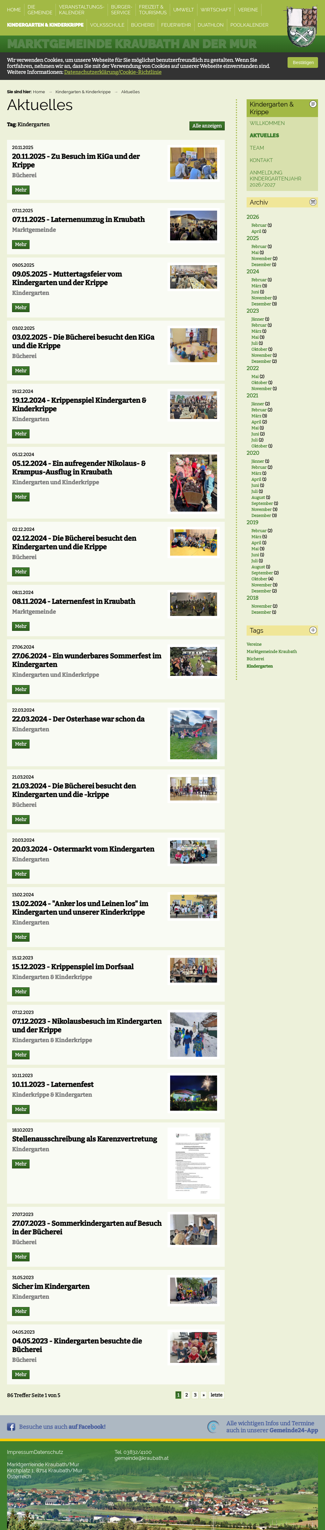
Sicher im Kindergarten (51, 1286)
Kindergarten (260, 666)
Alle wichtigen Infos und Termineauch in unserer (272, 1427)
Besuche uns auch (62, 1426)
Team (257, 148)
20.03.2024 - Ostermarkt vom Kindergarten (83, 849)
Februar (259, 225)
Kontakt (261, 160)
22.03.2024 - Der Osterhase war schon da (78, 719)
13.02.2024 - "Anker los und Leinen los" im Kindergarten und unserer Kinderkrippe (80, 908)
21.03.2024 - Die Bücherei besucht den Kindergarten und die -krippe (74, 790)
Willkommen (267, 123)
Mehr (21, 190)
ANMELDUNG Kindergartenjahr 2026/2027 (275, 179)
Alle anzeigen (207, 126)
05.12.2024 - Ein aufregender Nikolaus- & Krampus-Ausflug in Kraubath (79, 467)
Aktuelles (130, 91)
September (262, 503)
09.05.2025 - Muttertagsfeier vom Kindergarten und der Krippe (67, 278)
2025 (253, 238)
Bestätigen (303, 62)
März (256, 286)
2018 (252, 598)
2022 (253, 368)
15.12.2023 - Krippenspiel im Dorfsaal (73, 967)
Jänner (257, 319)
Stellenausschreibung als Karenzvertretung (84, 1139)
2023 (253, 311)
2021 (252, 395)
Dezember (261, 264)
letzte (216, 1395)
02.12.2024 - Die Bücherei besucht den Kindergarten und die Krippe (74, 542)
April (256, 231)
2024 (253, 271)
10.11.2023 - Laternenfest (53, 1084)
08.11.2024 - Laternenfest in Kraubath (73, 601)
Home (39, 91)
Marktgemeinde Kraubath (272, 651)
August (258, 497)
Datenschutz (48, 1452)
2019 (252, 522)
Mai (255, 252)
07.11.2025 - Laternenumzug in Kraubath (78, 219)
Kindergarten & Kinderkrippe (83, 91)
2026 (253, 217)
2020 (253, 453)
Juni (255, 292)
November (261, 258)
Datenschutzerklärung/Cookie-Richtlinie (113, 72)
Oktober (259, 349)
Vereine (254, 644)
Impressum (20, 1452)
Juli (254, 343)
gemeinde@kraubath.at (142, 1458)
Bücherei (255, 659)
